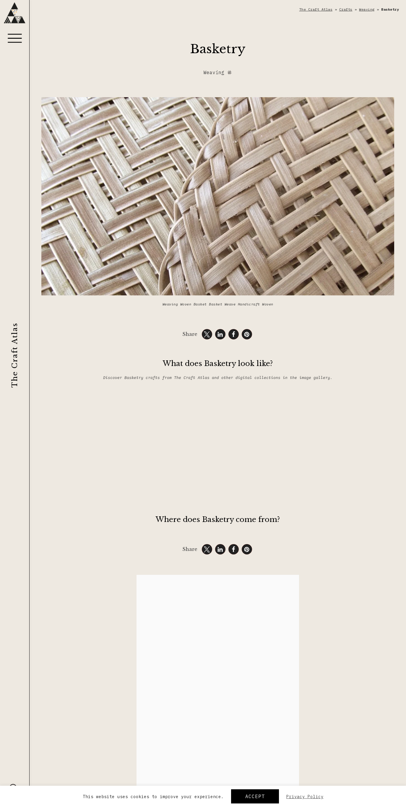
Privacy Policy (305, 796)
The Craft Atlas (14, 355)
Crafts (346, 9)
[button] (207, 334)
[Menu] (15, 38)
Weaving (367, 9)
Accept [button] (255, 796)
